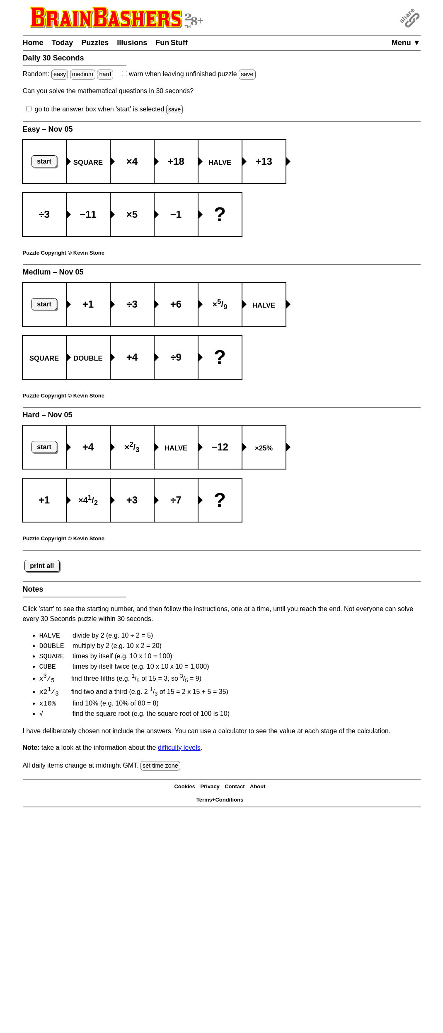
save (247, 74)
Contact (234, 789)
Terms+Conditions (220, 802)
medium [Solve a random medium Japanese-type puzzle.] (82, 74)
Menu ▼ (406, 43)
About (258, 789)
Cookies (184, 789)
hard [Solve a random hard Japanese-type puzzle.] (105, 74)
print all (42, 565)
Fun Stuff (171, 43)
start (44, 161)
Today (62, 43)
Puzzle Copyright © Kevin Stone (63, 253)
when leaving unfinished (189, 73)
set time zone (160, 768)
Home (33, 43)
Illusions (132, 43)
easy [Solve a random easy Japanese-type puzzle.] (59, 74)
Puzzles (95, 43)
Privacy (209, 789)
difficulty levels (179, 750)
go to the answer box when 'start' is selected (100, 109)
